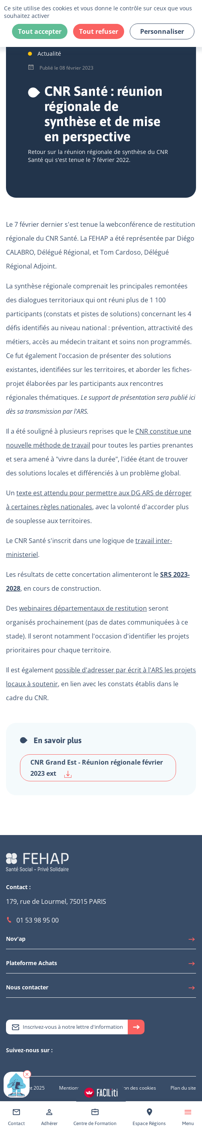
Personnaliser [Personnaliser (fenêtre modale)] (162, 31)
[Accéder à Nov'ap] (101, 941)
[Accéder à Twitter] (10, 1064)
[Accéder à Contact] (16, 1117)
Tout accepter (39, 31)
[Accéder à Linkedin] (18, 1064)
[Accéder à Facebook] (34, 1064)
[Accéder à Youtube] (26, 1064)
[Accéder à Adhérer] (49, 1117)
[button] (27, 1074)
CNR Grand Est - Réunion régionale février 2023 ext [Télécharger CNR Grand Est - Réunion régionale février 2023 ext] (96, 768)
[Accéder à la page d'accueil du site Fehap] (37, 861)
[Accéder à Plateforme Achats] (101, 965)
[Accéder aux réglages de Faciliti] (101, 1093)
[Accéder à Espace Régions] (149, 1117)
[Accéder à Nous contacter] (101, 989)
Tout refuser (98, 31)
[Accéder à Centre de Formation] (95, 1117)
